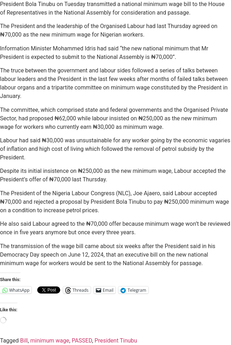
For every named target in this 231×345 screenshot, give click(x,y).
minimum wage (49, 340)
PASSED (82, 340)
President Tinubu (116, 340)
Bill (24, 340)
